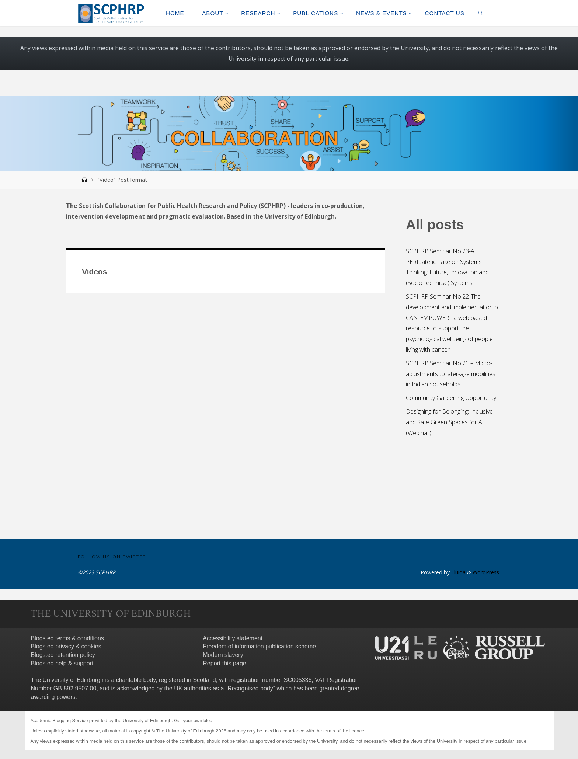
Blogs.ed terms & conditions (67, 638)
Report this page (224, 663)
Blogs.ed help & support (62, 663)
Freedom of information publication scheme (259, 646)
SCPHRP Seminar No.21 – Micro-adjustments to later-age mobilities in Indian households (450, 374)
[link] (480, 13)
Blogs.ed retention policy (63, 655)
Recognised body (250, 688)
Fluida (458, 572)
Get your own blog (193, 720)
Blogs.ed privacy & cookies (66, 646)
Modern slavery (223, 655)
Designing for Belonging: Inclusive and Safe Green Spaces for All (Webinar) (449, 422)
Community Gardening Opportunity (451, 398)
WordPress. (486, 572)
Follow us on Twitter (112, 556)
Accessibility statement (232, 638)
